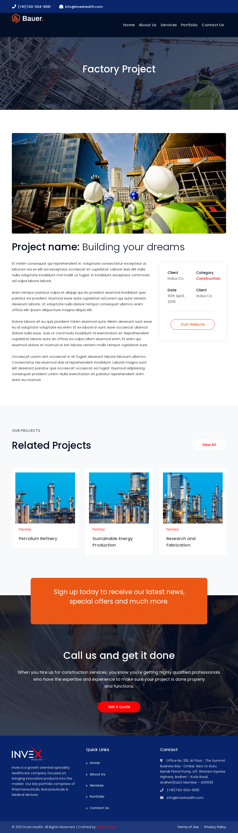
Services (97, 785)
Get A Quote (119, 706)
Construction (208, 278)
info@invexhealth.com (84, 6)
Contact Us (99, 808)
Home (95, 763)
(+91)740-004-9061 (34, 6)
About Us (97, 774)
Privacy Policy (215, 827)
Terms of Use (188, 827)
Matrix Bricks (106, 827)
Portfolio (97, 796)
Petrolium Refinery (38, 538)
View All (209, 444)
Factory (25, 529)
